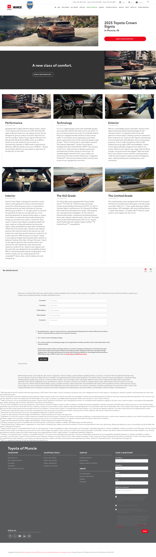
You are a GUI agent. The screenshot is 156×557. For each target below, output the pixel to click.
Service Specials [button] (92, 7)
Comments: (42, 320)
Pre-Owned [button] (65, 7)
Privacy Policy (70, 354)
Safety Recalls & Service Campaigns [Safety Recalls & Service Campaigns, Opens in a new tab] (57, 552)
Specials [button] (82, 7)
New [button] (58, 7)
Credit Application (50, 460)
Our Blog (82, 482)
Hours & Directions (86, 476)
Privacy (34, 552)
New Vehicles (12, 458)
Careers (82, 479)
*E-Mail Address (41, 310)
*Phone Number (41, 315)
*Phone (117, 472)
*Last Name (42, 305)
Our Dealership (84, 473)
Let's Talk (43, 359)
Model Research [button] (143, 7)
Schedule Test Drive (51, 466)
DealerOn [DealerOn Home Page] (22, 552)
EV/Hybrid (11, 463)
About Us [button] (133, 7)
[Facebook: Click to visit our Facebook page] (10, 536)
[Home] (55, 7)
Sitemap (28, 552)
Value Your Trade (50, 458)
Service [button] (121, 7)
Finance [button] (101, 7)
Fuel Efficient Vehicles (16, 468)
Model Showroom (50, 463)
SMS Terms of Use (41, 552)
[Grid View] (145, 270)
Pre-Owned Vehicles (15, 460)
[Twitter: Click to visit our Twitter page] (15, 536)
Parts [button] (127, 7)
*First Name (42, 300)
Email (116, 480)
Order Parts (83, 460)
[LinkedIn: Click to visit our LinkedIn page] (24, 536)
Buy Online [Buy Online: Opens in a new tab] (74, 7)
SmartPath (11, 466)
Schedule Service (111, 7)
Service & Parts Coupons (88, 463)
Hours (69, 552)
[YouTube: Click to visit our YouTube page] (19, 536)
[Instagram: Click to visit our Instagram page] (29, 536)
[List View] (150, 270)
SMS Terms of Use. (81, 354)
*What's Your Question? (122, 487)
